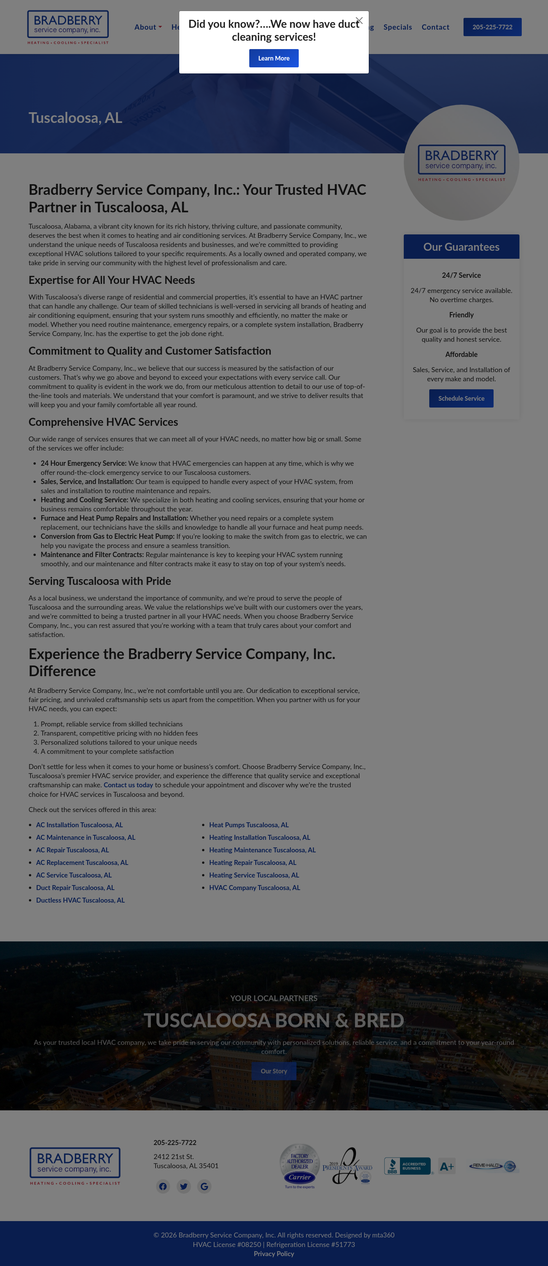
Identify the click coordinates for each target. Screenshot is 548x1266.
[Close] (359, 20)
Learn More (274, 58)
